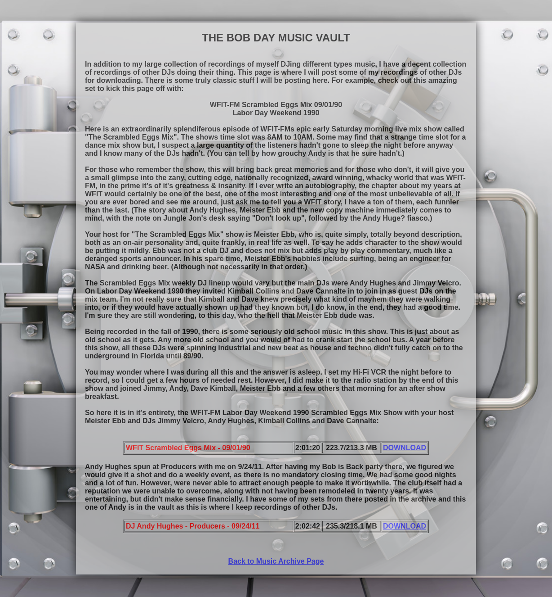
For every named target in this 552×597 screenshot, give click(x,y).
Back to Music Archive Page (276, 561)
